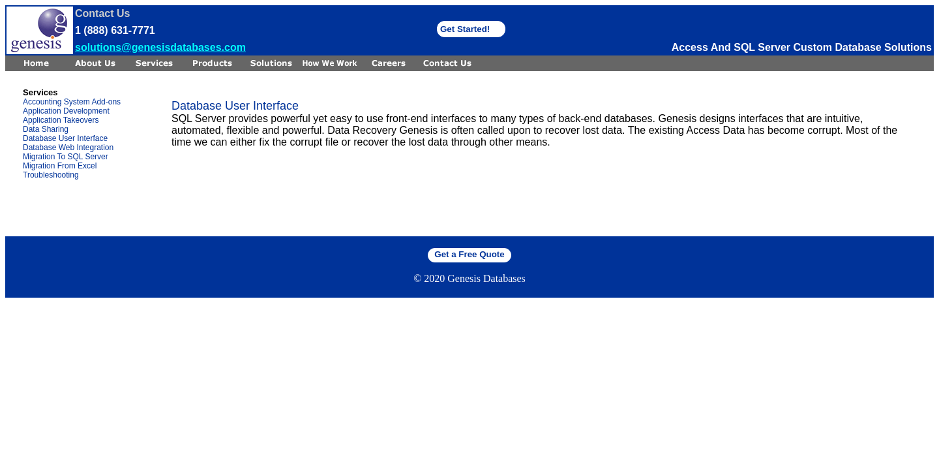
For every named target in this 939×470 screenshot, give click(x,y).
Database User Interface (65, 138)
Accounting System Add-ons (72, 101)
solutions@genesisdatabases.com (160, 47)
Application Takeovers (61, 120)
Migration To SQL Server (65, 156)
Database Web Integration (68, 147)
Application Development (66, 111)
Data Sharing (45, 129)
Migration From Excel (60, 165)
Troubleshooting (51, 175)
